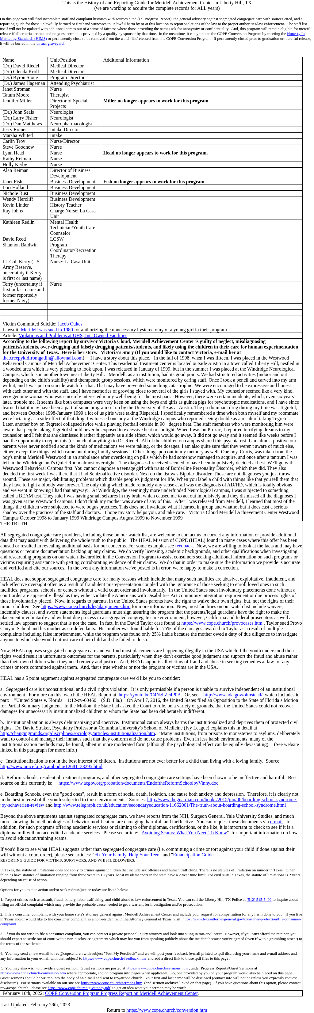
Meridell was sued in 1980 (47, 329)
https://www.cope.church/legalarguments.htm (86, 606)
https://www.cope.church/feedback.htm (114, 958)
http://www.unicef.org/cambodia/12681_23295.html (51, 766)
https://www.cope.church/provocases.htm (221, 623)
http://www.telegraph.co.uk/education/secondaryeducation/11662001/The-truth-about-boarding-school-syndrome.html (170, 805)
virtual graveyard (49, 43)
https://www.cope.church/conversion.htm (33, 973)
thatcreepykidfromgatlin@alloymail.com (42, 357)
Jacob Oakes (70, 323)
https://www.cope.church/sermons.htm (157, 968)
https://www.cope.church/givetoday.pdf (79, 987)
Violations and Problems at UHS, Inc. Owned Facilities (73, 335)
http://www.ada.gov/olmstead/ (232, 694)
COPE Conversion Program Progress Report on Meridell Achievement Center (121, 993)
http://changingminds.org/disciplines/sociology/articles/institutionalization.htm (77, 733)
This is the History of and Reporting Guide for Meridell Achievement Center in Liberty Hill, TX (157, 2)
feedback (184, 545)
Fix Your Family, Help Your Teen (126, 854)
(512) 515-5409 (259, 899)
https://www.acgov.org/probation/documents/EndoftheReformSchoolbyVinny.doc (138, 783)
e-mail (276, 821)
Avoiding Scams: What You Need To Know (184, 832)
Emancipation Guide (193, 854)
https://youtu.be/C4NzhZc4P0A (150, 694)
